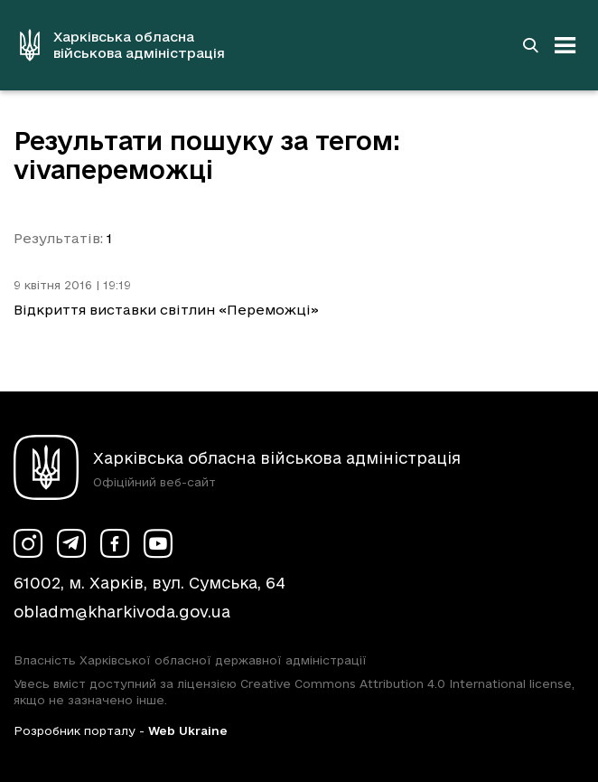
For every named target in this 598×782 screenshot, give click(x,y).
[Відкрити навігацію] (565, 45)
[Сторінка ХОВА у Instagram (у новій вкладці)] (28, 543)
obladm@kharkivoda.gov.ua (122, 611)
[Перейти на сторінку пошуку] (530, 45)
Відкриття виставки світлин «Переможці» (166, 309)
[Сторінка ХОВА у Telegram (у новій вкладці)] (71, 543)
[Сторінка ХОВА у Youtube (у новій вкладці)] (158, 543)
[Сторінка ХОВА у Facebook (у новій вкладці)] (114, 543)
